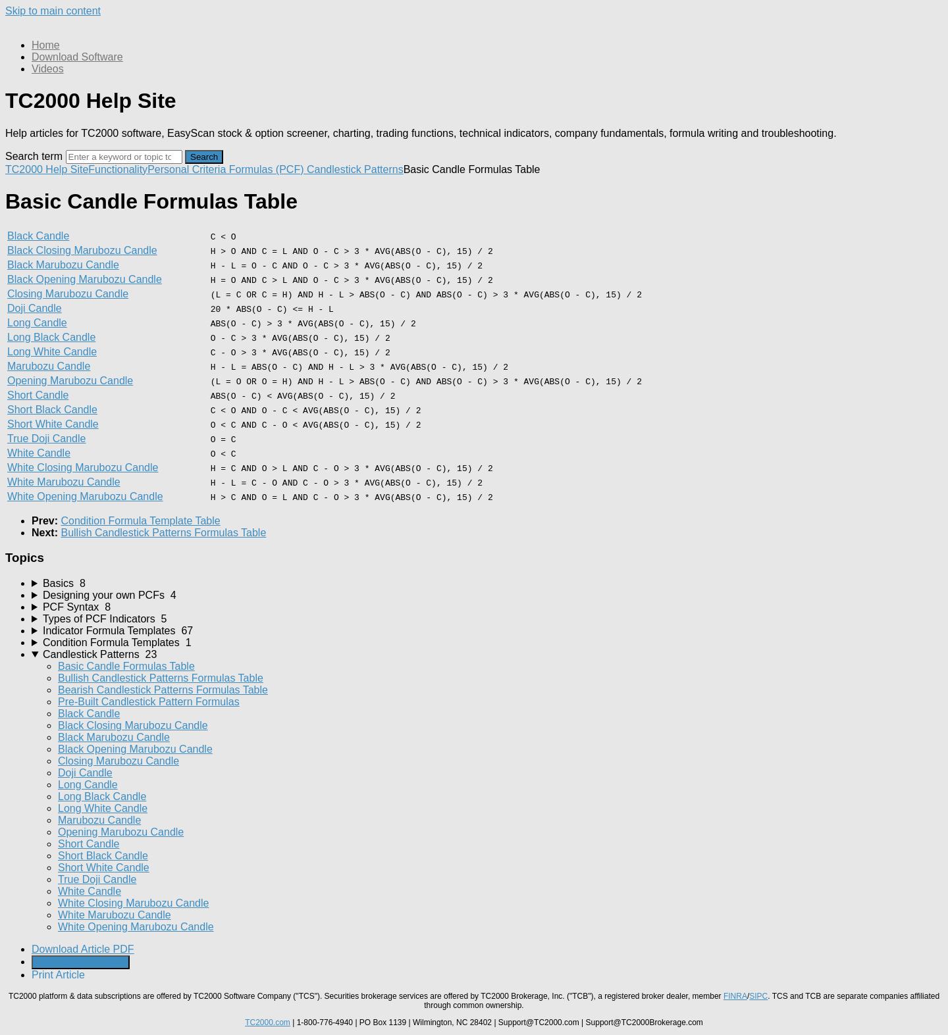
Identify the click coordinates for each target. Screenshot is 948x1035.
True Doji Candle (46, 438)
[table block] (474, 366)
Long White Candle (52, 351)
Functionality (117, 169)
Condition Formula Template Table (140, 520)
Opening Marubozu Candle (70, 380)
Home (46, 45)
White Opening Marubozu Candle (85, 496)
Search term (34, 156)
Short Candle (37, 395)
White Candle (38, 453)
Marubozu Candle (48, 366)
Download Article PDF (83, 949)
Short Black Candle (52, 409)
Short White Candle (53, 424)
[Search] (124, 157)
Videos (48, 68)
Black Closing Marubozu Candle (82, 250)
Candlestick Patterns (355, 169)
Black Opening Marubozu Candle (84, 279)
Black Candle (38, 235)
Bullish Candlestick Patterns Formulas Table (163, 532)
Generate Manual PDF (80, 962)
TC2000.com (267, 1022)
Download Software (77, 57)
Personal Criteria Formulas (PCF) (227, 169)
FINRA (735, 996)
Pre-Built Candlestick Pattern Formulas (149, 701)
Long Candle (37, 322)
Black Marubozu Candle (63, 264)
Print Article (58, 974)
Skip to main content (53, 10)
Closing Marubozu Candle (67, 293)
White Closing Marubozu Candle (82, 467)
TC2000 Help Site (46, 169)
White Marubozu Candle (63, 482)
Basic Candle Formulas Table (126, 666)
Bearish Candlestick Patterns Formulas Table (163, 689)
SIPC (758, 996)
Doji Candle (34, 308)
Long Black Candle (51, 337)
